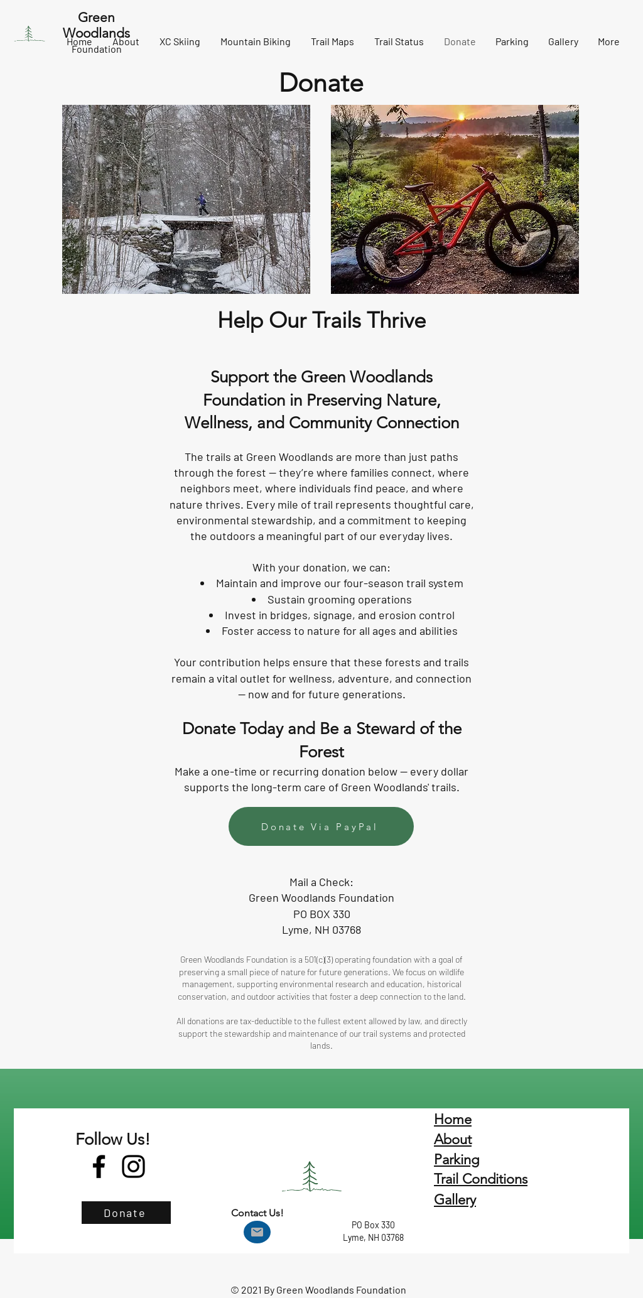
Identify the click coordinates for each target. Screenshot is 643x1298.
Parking (456, 1159)
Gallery (455, 1199)
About (453, 1139)
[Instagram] (133, 1166)
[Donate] (126, 1212)
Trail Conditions (480, 1179)
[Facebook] (99, 1166)
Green (96, 17)
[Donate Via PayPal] (321, 826)
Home (453, 1119)
